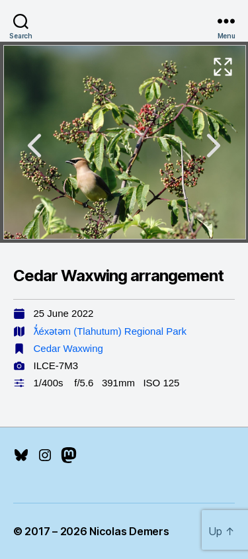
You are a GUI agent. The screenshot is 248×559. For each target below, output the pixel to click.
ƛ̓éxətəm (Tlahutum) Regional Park (110, 331)
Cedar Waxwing (68, 348)
